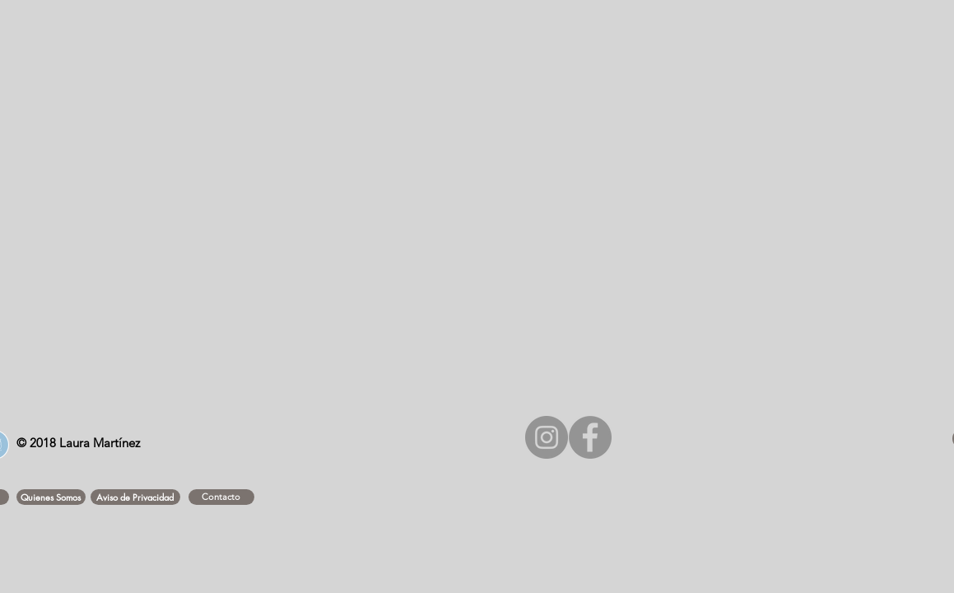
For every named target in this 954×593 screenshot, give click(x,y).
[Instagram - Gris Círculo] (546, 437)
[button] (51, 497)
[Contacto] (221, 497)
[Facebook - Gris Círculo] (590, 437)
